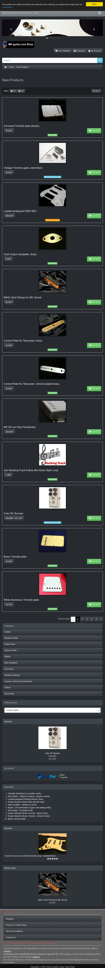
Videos (8, 687)
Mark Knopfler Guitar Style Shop (20, 13)
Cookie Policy (7, 7)
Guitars (8, 632)
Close (94, 4)
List (13, 91)
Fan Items (9, 669)
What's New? (10, 868)
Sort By (96, 91)
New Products (22, 67)
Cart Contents (62, 51)
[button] (9, 27)
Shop (11, 67)
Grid (21, 91)
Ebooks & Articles (12, 675)
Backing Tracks (11, 638)
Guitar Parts (10, 644)
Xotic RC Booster (52, 753)
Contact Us (11, 937)
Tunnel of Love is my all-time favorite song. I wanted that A (29, 856)
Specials (8, 721)
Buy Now (94, 131)
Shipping (10, 919)
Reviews (8, 828)
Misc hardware (11, 663)
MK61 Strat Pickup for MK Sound (52, 900)
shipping (7, 951)
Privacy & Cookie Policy (16, 925)
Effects (8, 656)
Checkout (79, 51)
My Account (94, 51)
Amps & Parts (11, 650)
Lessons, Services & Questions (18, 681)
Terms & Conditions (14, 931)
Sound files (9, 694)
